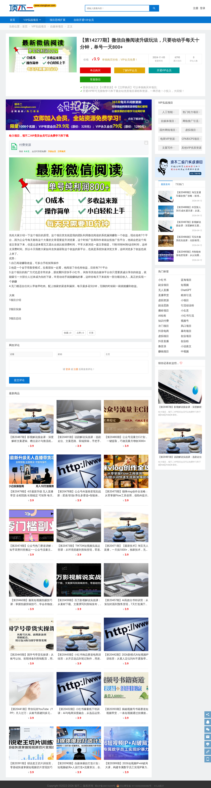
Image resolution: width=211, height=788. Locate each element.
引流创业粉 (187, 296)
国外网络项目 (169, 120)
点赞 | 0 (80, 323)
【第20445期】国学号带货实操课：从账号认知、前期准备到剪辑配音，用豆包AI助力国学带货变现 (31, 651)
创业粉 (185, 332)
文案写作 (168, 138)
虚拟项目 (191, 120)
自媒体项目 (56, 26)
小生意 (185, 301)
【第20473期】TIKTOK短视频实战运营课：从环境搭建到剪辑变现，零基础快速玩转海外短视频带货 (78, 542)
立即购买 (61, 142)
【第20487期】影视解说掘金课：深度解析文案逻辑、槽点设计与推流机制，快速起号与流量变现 (31, 433)
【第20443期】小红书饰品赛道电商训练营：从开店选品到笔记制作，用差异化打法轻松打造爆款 (79, 651)
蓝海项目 (186, 270)
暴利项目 (186, 321)
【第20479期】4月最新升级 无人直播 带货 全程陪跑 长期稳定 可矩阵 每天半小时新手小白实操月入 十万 (31, 488)
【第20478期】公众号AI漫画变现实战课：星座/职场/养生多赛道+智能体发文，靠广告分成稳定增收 (79, 488)
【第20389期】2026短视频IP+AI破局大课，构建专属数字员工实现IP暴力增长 (126, 760)
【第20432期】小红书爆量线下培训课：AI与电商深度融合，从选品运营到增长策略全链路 (79, 705)
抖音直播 (163, 332)
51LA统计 (163, 778)
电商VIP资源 (168, 129)
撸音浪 (162, 337)
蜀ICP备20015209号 (102, 778)
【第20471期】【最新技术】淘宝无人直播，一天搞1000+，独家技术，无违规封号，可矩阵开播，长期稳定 (126, 542)
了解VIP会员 (113, 70)
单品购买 (90, 70)
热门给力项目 (192, 103)
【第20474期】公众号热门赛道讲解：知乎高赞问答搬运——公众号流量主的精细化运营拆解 (31, 542)
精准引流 (186, 286)
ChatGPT (186, 281)
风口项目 (186, 316)
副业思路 (163, 296)
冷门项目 (163, 316)
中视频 (185, 342)
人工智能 (168, 103)
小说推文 (186, 337)
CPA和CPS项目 (192, 129)
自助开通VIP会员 (84, 19)
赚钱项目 (163, 342)
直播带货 (163, 286)
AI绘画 (162, 306)
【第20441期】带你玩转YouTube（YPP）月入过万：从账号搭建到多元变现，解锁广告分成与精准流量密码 (31, 705)
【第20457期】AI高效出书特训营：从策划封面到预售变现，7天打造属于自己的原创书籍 (126, 597)
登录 (202, 8)
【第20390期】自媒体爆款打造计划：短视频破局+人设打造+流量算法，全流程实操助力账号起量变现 (79, 760)
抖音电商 (163, 321)
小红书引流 (187, 306)
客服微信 (159, 70)
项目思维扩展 (57, 19)
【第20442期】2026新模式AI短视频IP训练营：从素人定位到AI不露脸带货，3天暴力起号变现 (126, 651)
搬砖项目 (163, 301)
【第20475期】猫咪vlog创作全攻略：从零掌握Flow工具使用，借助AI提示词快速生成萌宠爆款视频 (126, 488)
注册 (195, 8)
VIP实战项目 (30, 19)
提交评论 (19, 373)
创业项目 (186, 327)
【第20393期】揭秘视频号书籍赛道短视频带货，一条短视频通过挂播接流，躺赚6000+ (126, 705)
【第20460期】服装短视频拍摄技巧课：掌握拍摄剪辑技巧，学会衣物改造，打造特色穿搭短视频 (31, 597)
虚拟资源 (163, 291)
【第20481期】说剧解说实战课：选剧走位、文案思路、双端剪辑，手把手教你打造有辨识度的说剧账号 (79, 433)
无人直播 (163, 281)
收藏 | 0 (67, 323)
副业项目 (163, 275)
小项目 (185, 291)
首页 (12, 19)
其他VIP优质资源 (191, 138)
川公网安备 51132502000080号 (135, 778)
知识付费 (163, 311)
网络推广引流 (192, 111)
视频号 (185, 311)
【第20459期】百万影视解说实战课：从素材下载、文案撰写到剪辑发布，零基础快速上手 (79, 597)
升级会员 (52, 142)
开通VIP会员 (136, 70)
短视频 (185, 275)
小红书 (162, 270)
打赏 (91, 323)
